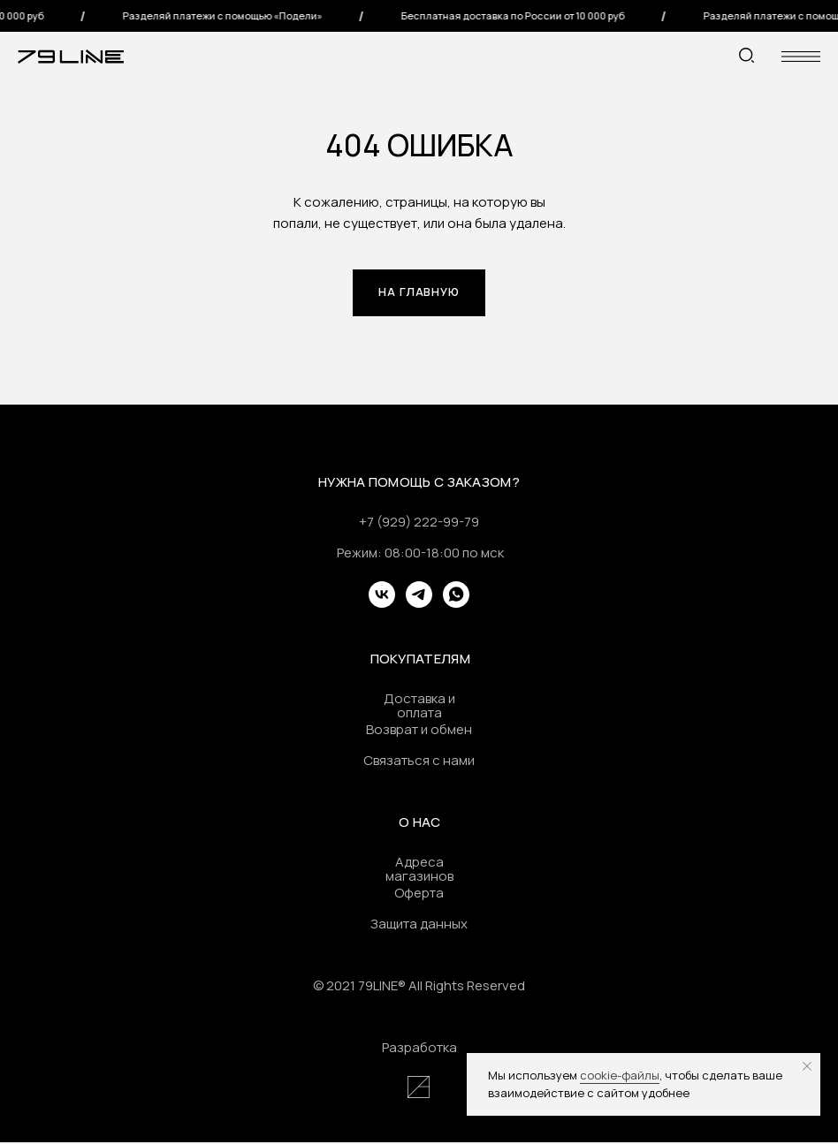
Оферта (419, 894)
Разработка (419, 1049)
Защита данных (419, 925)
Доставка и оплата (419, 707)
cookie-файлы (619, 1075)
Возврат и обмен (419, 731)
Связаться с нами (419, 762)
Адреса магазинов (419, 870)
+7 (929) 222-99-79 (419, 523)
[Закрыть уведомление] (807, 1066)
